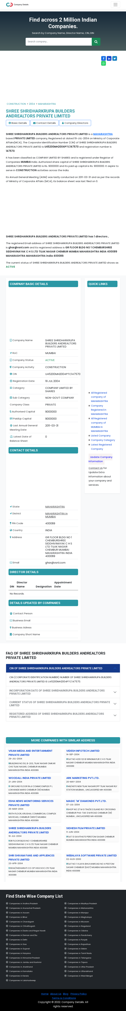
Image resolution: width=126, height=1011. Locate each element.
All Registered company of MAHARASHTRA (99, 397)
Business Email (20, 620)
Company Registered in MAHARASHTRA (99, 410)
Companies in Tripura (77, 962)
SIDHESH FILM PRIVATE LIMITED (85, 828)
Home (45, 993)
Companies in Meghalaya (80, 917)
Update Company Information (100, 459)
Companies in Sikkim (77, 948)
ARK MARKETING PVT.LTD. (82, 778)
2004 (32, 104)
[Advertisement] (53, 79)
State (15, 506)
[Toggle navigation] (115, 4)
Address (16, 537)
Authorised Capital (22, 411)
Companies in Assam (19, 912)
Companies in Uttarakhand (80, 971)
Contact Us (96, 468)
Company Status (21, 360)
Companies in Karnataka (20, 971)
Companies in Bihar (18, 917)
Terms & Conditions (64, 998)
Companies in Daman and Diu (23, 935)
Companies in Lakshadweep (22, 980)
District (15, 513)
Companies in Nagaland (79, 926)
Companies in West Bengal (80, 976)
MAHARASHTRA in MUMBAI (56, 515)
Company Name (21, 340)
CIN (13, 374)
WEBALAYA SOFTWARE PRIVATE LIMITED (91, 855)
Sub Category (20, 397)
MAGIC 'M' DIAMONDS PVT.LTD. (86, 801)
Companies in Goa (18, 944)
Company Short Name (25, 634)
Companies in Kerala (19, 976)
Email (14, 562)
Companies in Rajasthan (79, 944)
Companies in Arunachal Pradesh (25, 908)
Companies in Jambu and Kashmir (25, 962)
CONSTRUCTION (16, 104)
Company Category (103, 440)
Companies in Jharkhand (21, 967)
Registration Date (22, 381)
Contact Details (46, 123)
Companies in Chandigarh (21, 921)
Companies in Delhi (18, 939)
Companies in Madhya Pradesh (82, 903)
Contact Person (21, 613)
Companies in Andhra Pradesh (23, 903)
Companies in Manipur (78, 912)
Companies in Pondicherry (80, 935)
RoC (14, 353)
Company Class (19, 404)
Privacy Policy (79, 993)
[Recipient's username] (59, 42)
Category (17, 388)
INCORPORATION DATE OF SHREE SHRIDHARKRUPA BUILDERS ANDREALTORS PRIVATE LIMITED (57, 692)
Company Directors (76, 123)
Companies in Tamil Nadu (80, 953)
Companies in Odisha (78, 930)
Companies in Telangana (79, 958)
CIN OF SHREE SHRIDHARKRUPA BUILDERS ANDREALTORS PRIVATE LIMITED (55, 668)
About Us (55, 993)
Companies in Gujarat (19, 948)
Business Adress (21, 627)
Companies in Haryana (20, 953)
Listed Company (101, 435)
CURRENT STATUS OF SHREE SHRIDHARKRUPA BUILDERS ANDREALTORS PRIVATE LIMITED (59, 704)
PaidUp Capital (20, 418)
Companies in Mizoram (78, 921)
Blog (65, 993)
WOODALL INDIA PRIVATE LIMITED (30, 778)
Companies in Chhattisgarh (22, 926)
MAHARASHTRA (47, 104)
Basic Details (19, 123)
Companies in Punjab (77, 939)
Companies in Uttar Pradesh (81, 967)
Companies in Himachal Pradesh (24, 958)
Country (16, 530)
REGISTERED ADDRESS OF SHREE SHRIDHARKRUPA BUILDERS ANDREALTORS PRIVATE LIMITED (56, 715)
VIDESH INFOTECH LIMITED (83, 751)
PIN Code (16, 523)
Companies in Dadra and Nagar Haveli (27, 930)
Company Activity (22, 367)
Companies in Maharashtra (80, 908)
